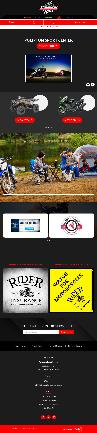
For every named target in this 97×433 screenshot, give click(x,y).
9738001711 (48, 381)
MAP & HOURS (80, 22)
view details (24, 120)
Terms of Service (55, 346)
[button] (46, 128)
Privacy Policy (37, 346)
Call (34, 22)
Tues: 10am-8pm (49, 400)
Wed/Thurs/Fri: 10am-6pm (49, 404)
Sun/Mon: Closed (49, 396)
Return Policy (20, 346)
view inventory (48, 46)
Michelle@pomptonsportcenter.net (48, 385)
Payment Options (75, 346)
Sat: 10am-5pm (49, 408)
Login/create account (48, 27)
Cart (53, 22)
